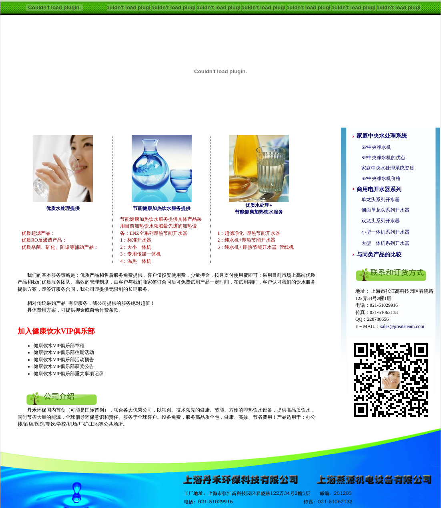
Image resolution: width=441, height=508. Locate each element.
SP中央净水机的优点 (381, 157)
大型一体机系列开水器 (385, 243)
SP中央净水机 (374, 147)
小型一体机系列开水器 (385, 232)
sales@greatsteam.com (402, 326)
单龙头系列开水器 (380, 199)
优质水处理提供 (63, 208)
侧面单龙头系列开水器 (385, 210)
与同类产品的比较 (379, 255)
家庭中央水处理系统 (382, 136)
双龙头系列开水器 (380, 221)
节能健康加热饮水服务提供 (161, 208)
